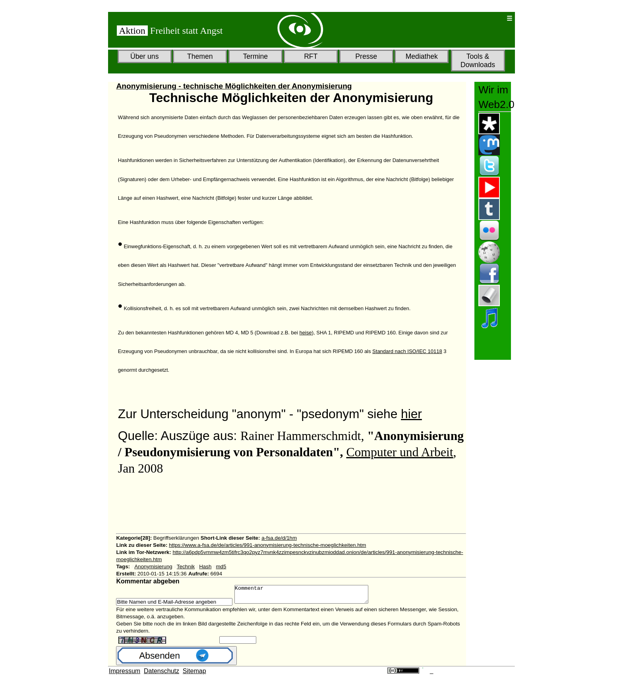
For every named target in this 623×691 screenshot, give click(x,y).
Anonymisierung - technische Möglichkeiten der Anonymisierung (234, 86)
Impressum (124, 674)
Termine (255, 56)
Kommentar (309, 596)
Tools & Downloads (477, 60)
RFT (310, 56)
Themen (200, 56)
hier (411, 414)
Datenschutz (161, 674)
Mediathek (422, 56)
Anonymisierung (153, 566)
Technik (186, 566)
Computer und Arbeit (399, 452)
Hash (205, 566)
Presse (366, 56)
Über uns (144, 56)
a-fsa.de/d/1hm (279, 538)
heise (306, 333)
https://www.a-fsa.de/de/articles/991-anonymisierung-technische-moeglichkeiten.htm (267, 545)
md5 (221, 566)
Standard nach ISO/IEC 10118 (407, 351)
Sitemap (194, 674)
